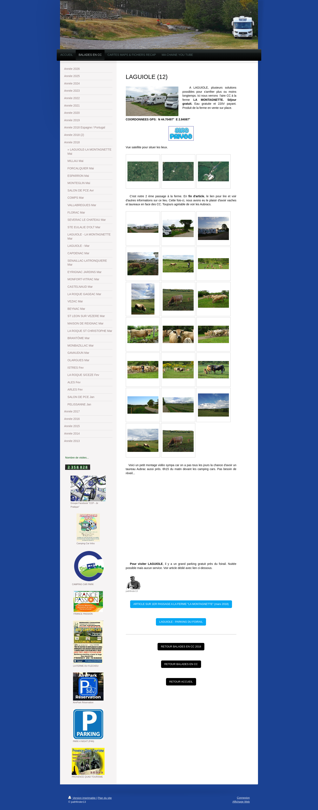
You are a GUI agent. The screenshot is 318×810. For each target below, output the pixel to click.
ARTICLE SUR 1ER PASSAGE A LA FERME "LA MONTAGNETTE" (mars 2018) (181, 604)
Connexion (243, 797)
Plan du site (105, 797)
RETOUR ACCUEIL (181, 681)
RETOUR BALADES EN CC (181, 664)
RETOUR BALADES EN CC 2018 (181, 646)
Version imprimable (82, 797)
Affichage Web (241, 801)
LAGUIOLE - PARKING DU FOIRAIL (181, 621)
